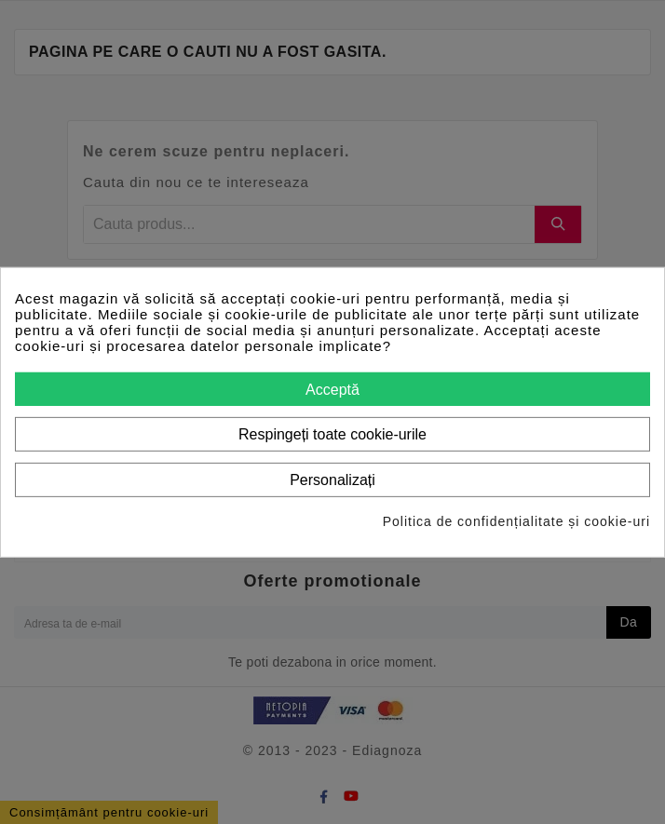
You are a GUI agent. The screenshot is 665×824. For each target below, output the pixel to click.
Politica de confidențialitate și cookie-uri (516, 521)
